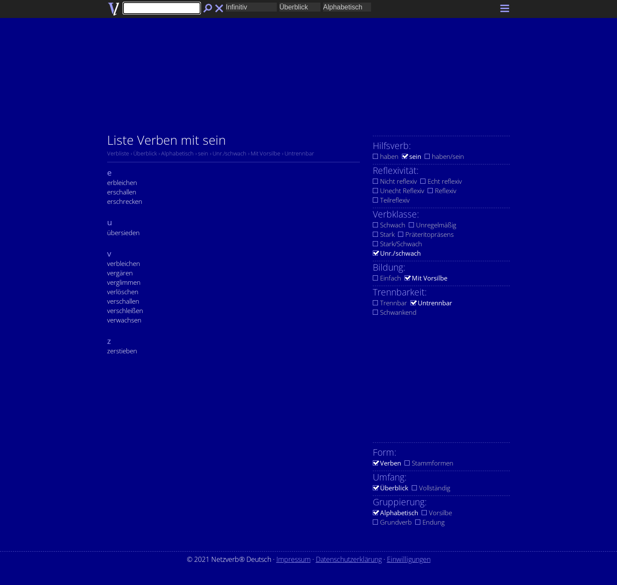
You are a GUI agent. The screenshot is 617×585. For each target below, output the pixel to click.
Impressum (293, 559)
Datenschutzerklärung (349, 559)
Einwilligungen (409, 559)
